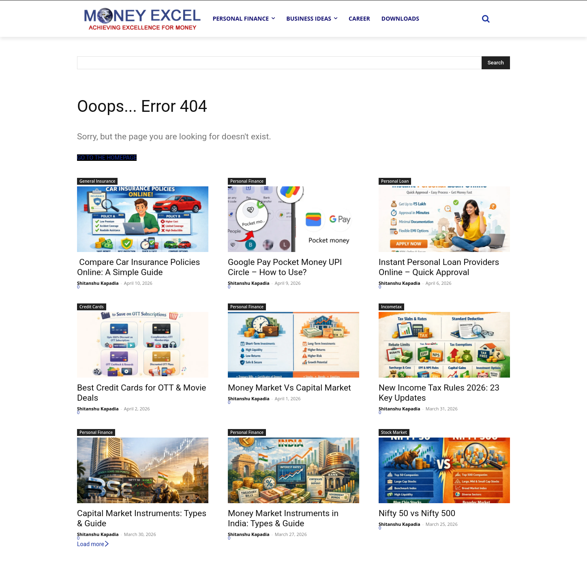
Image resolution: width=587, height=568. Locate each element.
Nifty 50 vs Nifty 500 (417, 513)
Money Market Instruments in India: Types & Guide (283, 518)
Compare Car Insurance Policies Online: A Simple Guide (138, 267)
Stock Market (394, 432)
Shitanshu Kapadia (98, 283)
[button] (485, 18)
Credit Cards (91, 307)
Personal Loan (395, 181)
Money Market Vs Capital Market (289, 388)
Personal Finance (247, 181)
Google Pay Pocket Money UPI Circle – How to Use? (285, 267)
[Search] (496, 62)
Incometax (391, 307)
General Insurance (97, 181)
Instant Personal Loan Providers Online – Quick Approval (439, 267)
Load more (93, 544)
